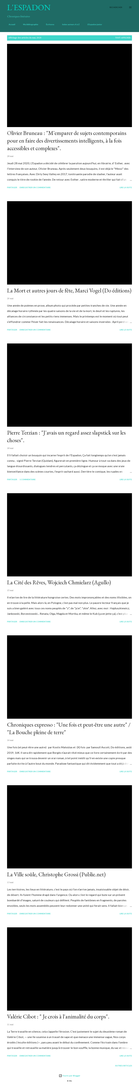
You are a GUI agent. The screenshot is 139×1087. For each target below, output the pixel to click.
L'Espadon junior (93, 24)
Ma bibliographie (29, 24)
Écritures (48, 24)
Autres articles (123, 1065)
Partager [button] (12, 187)
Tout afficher (123, 38)
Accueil (10, 24)
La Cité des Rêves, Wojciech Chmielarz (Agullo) (59, 582)
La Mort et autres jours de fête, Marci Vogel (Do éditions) (69, 290)
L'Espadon (29, 7)
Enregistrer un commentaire (35, 187)
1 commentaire (28, 479)
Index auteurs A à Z (69, 24)
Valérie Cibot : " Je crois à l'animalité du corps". (58, 1016)
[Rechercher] (116, 7)
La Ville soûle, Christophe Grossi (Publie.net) (56, 874)
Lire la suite (126, 187)
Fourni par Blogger (69, 1075)
